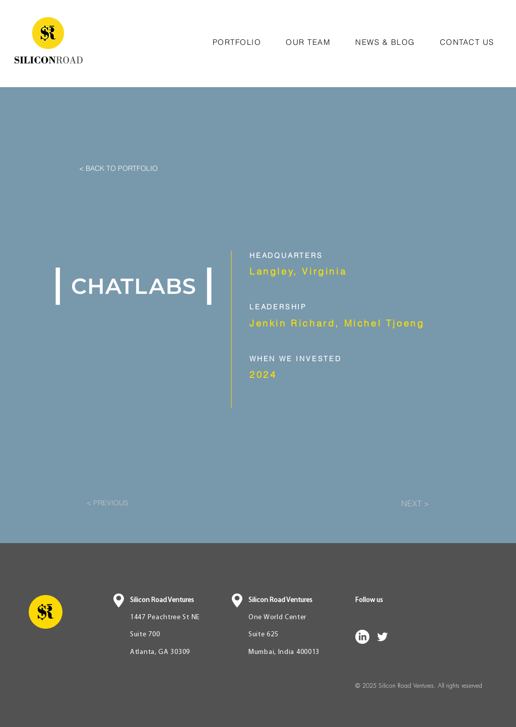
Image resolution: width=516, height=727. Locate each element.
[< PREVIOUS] (120, 503)
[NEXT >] (404, 503)
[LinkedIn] (362, 637)
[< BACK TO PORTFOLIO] (140, 169)
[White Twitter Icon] (382, 637)
